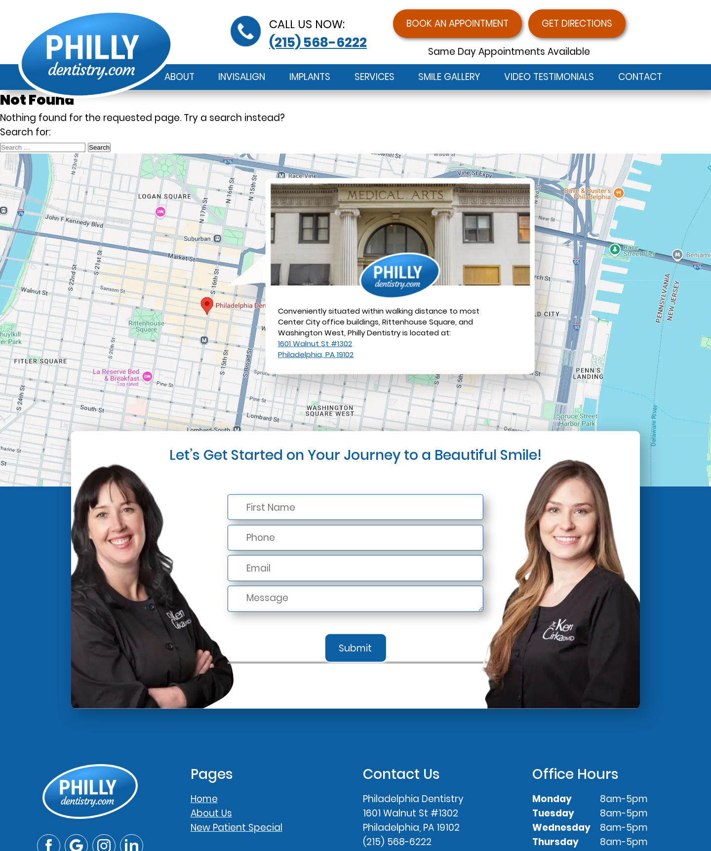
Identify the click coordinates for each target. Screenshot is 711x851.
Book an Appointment (457, 23)
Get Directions (577, 23)
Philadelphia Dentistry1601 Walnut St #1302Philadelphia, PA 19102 (413, 813)
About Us (211, 813)
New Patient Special (236, 827)
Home (204, 799)
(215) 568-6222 (318, 42)
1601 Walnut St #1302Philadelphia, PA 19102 (316, 349)
